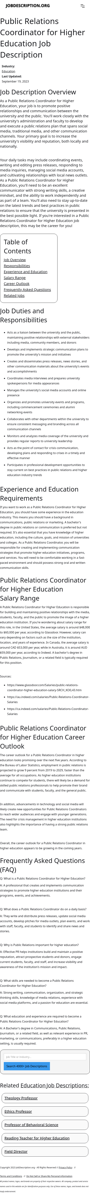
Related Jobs (14, 295)
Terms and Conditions (11, 1176)
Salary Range (15, 277)
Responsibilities (17, 265)
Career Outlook (16, 283)
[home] (27, 6)
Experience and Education (25, 271)
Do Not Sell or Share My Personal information (49, 1176)
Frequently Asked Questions (27, 289)
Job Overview (15, 259)
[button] (83, 6)
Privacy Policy (65, 1167)
